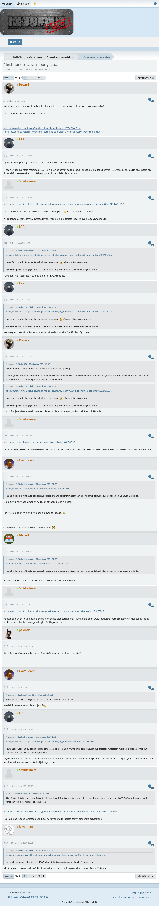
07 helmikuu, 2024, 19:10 (21, 197)
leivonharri (26, 826)
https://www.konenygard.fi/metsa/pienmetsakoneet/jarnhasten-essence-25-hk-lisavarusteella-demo (60, 811)
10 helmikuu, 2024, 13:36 (22, 843)
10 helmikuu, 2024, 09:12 (22, 729)
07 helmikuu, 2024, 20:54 (21, 299)
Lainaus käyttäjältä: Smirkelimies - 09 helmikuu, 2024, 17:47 (32, 737)
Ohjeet (115, 897)
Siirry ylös (8, 876)
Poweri (24, 84)
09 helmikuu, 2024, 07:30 (21, 435)
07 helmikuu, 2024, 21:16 (21, 356)
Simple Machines (38, 896)
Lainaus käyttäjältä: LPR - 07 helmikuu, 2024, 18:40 (29, 364)
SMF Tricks (25, 892)
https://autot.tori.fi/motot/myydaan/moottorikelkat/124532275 (39, 442)
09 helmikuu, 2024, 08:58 (21, 551)
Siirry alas (8, 78)
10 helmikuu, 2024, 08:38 (22, 687)
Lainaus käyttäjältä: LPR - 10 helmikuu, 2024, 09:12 (29, 793)
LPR (22, 139)
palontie (24, 630)
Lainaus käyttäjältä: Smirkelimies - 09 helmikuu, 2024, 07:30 (32, 484)
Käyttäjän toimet (146, 77)
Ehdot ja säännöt (128, 897)
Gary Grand (27, 460)
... (33, 77)
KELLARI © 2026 (141, 893)
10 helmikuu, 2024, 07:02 (22, 646)
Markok (24, 535)
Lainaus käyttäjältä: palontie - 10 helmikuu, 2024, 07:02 (30, 695)
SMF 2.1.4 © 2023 (18, 896)
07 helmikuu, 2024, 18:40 (21, 156)
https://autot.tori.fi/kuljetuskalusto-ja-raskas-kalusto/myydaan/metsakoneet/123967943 (53, 611)
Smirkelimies (27, 181)
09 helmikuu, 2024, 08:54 (21, 476)
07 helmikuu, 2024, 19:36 (21, 243)
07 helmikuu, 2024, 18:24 (14, 101)
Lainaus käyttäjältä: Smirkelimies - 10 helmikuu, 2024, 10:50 (32, 850)
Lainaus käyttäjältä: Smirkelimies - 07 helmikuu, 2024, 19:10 (32, 250)
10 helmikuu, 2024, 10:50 (22, 786)
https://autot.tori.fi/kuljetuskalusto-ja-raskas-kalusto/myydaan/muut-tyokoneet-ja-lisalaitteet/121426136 (63, 204)
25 (39, 77)
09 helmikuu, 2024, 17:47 (21, 604)
